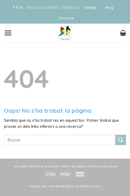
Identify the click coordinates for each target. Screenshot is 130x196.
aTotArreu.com (91, 186)
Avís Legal (20, 166)
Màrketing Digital (62, 186)
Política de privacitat (44, 166)
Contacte (66, 18)
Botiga (90, 7)
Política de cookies (73, 166)
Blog (109, 7)
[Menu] (8, 32)
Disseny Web (38, 186)
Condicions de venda (102, 166)
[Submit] (120, 140)
